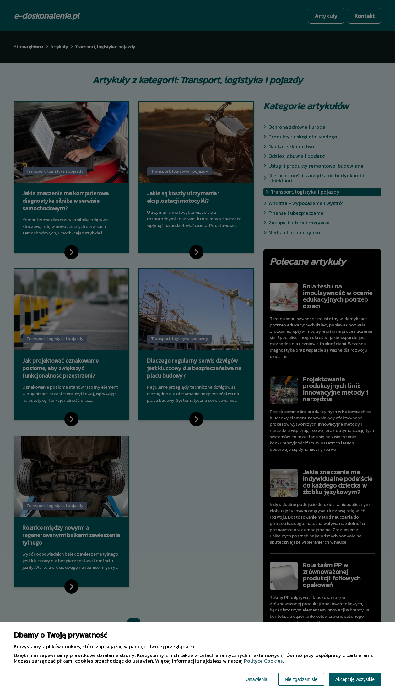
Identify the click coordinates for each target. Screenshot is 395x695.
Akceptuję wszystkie (355, 679)
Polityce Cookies (263, 661)
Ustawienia (256, 679)
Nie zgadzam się (301, 679)
